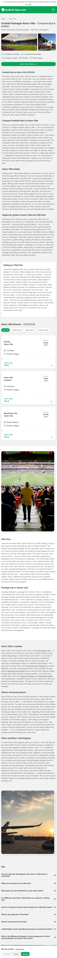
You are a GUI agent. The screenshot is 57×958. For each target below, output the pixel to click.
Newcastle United (46, 676)
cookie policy (19, 949)
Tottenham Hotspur (27, 676)
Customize (6, 954)
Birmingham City (44, 651)
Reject (16, 954)
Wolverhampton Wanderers (36, 666)
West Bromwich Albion (16, 671)
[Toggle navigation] (53, 9)
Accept (25, 954)
